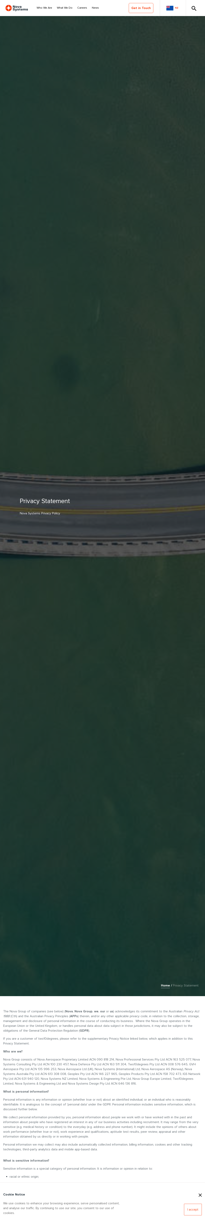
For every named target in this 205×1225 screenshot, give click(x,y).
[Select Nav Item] (44, 8)
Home (165, 985)
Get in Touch (141, 8)
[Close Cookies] (200, 1194)
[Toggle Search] (194, 8)
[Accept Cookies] (193, 1209)
